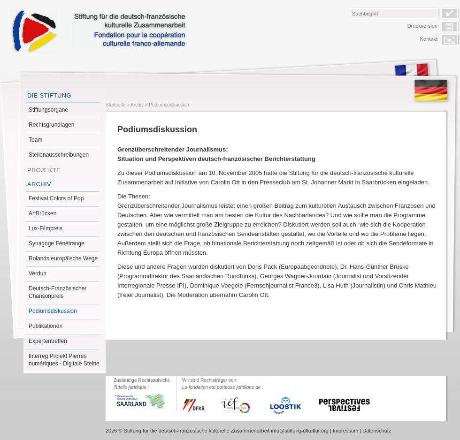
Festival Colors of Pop (56, 198)
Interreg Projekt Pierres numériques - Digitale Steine (64, 360)
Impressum (345, 430)
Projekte (44, 170)
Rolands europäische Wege (63, 258)
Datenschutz (376, 430)
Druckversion (422, 26)
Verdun (37, 273)
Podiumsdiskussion (53, 311)
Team (35, 140)
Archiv (39, 184)
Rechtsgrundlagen (51, 124)
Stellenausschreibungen (59, 155)
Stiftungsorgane (48, 109)
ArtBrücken (42, 213)
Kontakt (428, 39)
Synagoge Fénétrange (56, 243)
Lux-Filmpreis (45, 228)
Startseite (115, 104)
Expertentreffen (48, 341)
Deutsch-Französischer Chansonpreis (57, 292)
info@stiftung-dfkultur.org (299, 430)
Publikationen (45, 326)
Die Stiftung (49, 95)
